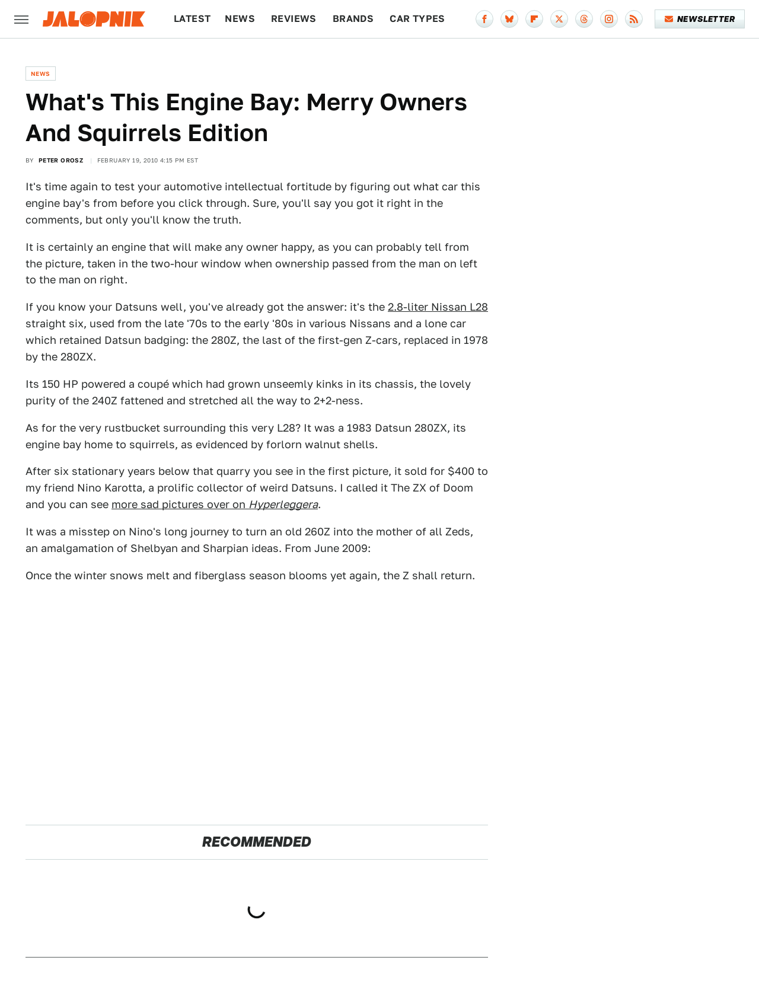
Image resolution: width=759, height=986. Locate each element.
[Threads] (584, 19)
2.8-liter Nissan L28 (438, 307)
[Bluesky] (509, 19)
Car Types (417, 18)
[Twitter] (559, 19)
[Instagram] (609, 19)
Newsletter (700, 19)
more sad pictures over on (214, 504)
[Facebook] (484, 19)
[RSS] (634, 19)
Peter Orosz (61, 160)
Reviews (294, 18)
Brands (353, 18)
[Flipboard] (534, 19)
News (240, 18)
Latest (192, 18)
